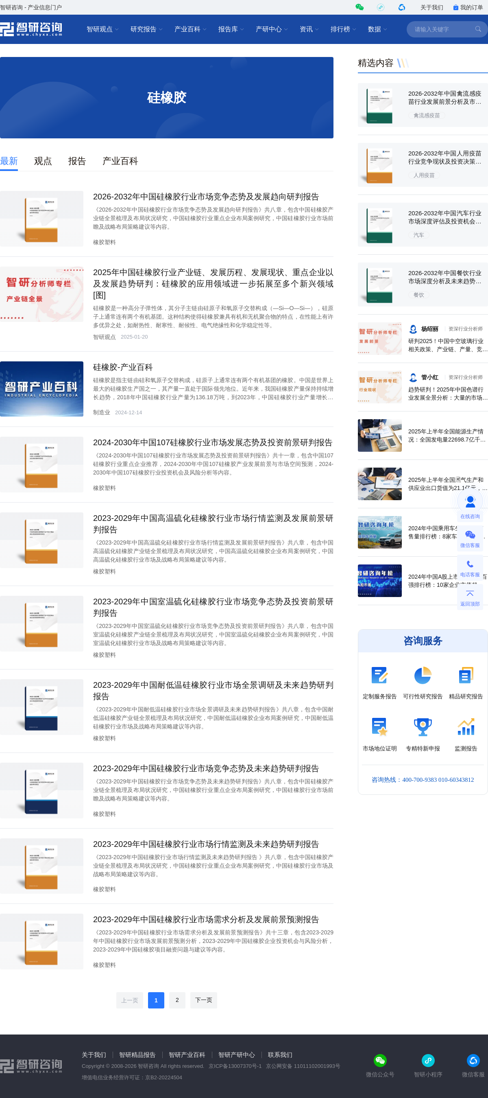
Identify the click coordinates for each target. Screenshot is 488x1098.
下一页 (203, 1000)
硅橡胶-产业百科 (123, 367)
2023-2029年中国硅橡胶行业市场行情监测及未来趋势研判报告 (206, 844)
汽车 (419, 235)
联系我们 (280, 1054)
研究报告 (147, 29)
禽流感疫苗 (427, 115)
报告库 (231, 29)
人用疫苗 (424, 175)
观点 (43, 161)
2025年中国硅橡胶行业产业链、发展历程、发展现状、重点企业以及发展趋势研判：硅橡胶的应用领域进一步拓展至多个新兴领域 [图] (213, 284)
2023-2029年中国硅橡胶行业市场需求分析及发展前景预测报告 (206, 919)
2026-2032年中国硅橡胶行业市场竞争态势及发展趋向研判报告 (206, 196)
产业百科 (190, 29)
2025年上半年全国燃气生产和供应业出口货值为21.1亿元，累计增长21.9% (448, 488)
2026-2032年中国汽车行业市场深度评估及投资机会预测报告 (444, 221)
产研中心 (272, 29)
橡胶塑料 (104, 242)
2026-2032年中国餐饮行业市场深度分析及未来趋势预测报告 (444, 281)
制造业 (101, 412)
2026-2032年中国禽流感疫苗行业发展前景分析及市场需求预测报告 (444, 101)
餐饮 (419, 295)
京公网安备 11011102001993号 (303, 1066)
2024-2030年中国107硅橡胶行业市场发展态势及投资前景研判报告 (213, 442)
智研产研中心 (236, 1054)
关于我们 (431, 7)
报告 (77, 161)
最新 (9, 161)
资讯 (309, 29)
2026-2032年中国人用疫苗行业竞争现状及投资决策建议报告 (444, 161)
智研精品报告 (137, 1054)
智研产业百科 (187, 1054)
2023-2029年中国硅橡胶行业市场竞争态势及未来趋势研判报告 (206, 768)
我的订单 (468, 7)
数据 (378, 29)
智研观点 (103, 29)
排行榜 (344, 29)
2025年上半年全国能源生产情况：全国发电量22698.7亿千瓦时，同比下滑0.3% (447, 439)
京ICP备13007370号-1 (235, 1066)
